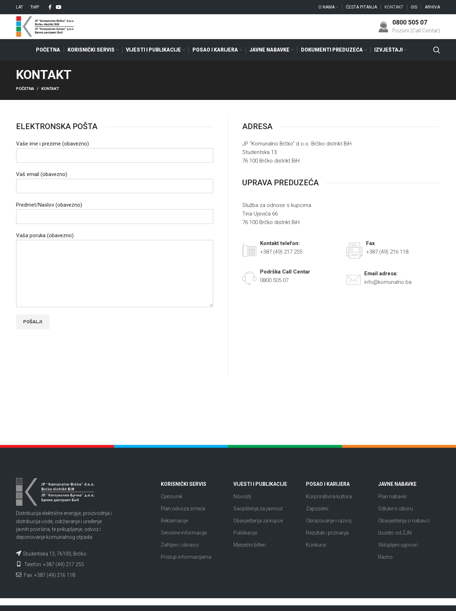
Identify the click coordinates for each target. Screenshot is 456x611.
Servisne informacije (184, 546)
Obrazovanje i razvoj (328, 534)
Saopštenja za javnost (258, 522)
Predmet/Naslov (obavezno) (114, 224)
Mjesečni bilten (249, 558)
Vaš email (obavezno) (114, 193)
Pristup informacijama (186, 570)
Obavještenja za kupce (258, 534)
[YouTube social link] (59, 7)
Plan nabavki (392, 509)
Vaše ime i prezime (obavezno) (114, 162)
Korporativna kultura (329, 509)
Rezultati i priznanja (327, 546)
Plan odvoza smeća (183, 522)
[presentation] (70, 363)
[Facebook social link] (50, 7)
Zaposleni (317, 522)
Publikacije (245, 546)
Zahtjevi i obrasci (180, 558)
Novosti (242, 509)
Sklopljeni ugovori (398, 558)
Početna (25, 102)
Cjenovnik (171, 509)
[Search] (437, 63)
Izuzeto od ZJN (395, 546)
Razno (385, 570)
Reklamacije (174, 534)
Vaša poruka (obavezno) (114, 267)
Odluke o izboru (395, 522)
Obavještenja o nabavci (404, 534)
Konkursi (316, 558)
